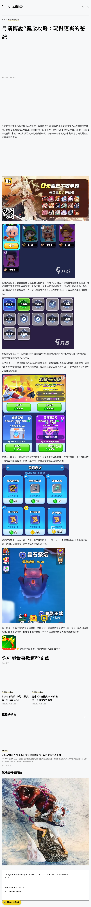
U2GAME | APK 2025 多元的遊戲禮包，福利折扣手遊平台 (31, 754)
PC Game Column (13, 891)
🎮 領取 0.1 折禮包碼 (11, 902)
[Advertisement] (45, 59)
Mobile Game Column (15, 887)
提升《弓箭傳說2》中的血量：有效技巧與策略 (45, 698)
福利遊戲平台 (62, 874)
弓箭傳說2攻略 (13, 20)
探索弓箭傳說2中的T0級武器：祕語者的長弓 (15, 698)
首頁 (3, 19)
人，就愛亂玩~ (15, 6)
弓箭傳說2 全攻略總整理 (48, 649)
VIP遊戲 (5, 750)
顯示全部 (5, 663)
